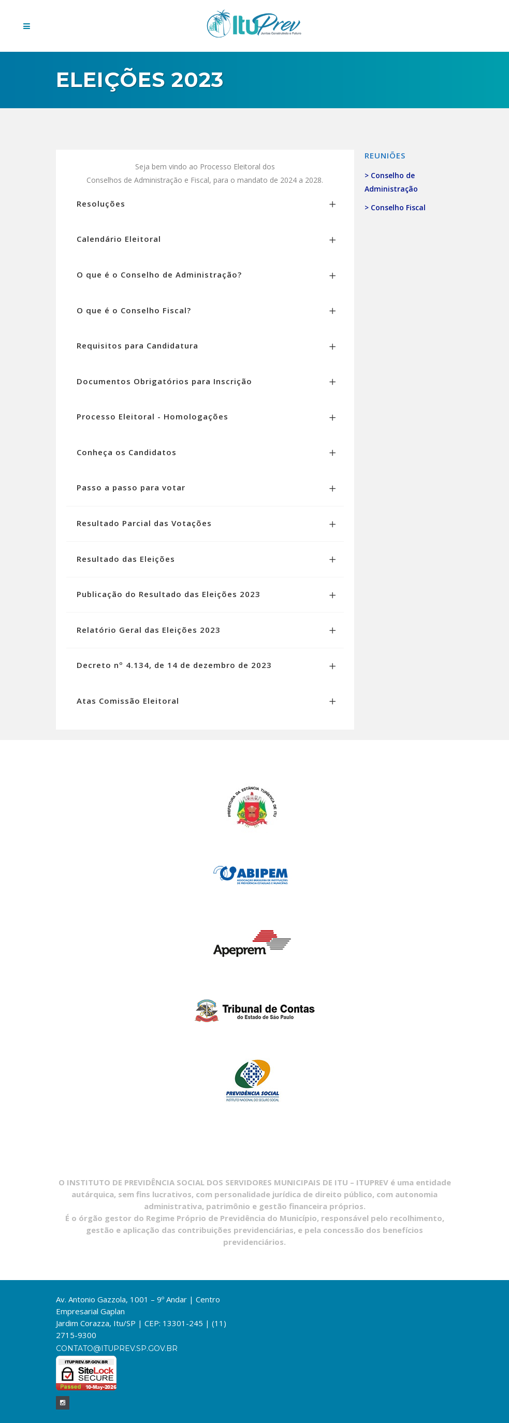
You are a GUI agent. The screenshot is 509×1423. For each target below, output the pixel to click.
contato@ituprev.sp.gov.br (117, 1348)
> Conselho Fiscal (395, 207)
